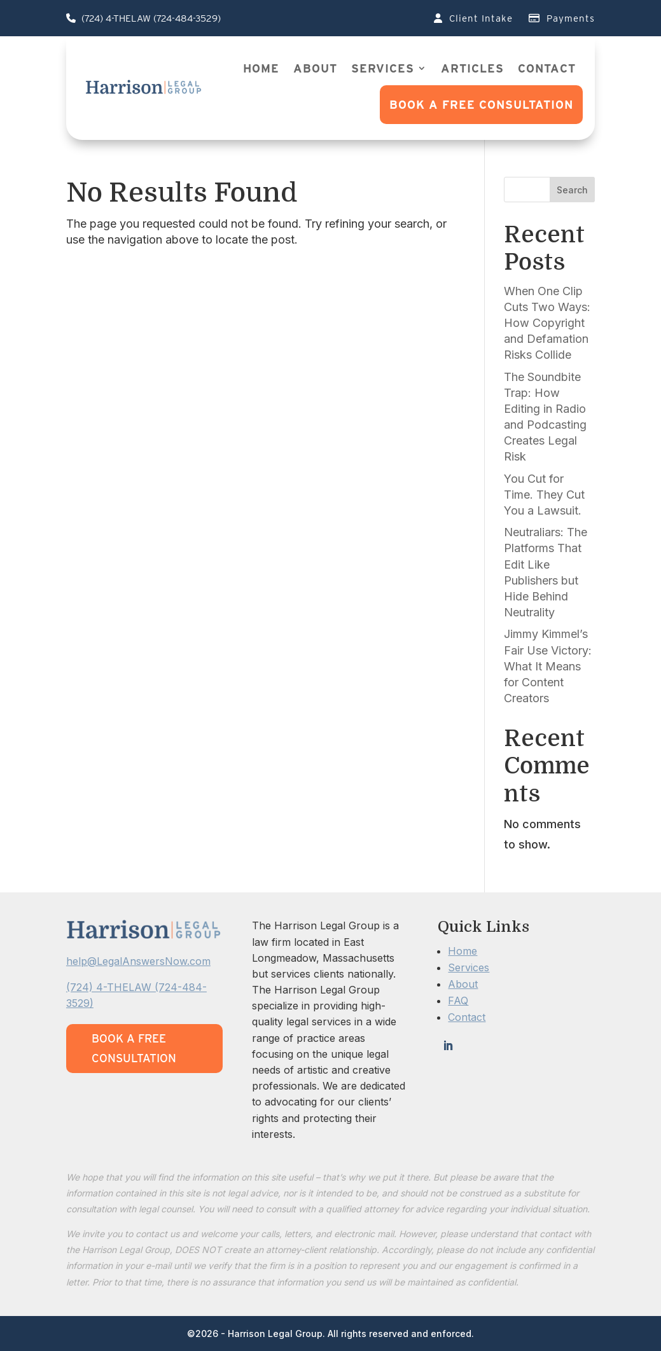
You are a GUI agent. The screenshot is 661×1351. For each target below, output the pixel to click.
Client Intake (473, 18)
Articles (472, 68)
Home (261, 68)
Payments (562, 18)
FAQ (458, 1000)
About (315, 68)
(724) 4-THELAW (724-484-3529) (143, 18)
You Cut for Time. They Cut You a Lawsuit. (544, 494)
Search (572, 189)
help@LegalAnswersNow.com (138, 961)
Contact (547, 68)
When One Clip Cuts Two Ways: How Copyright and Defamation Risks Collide (547, 323)
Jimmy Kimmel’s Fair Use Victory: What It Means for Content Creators (548, 666)
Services (382, 68)
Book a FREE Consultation (481, 104)
